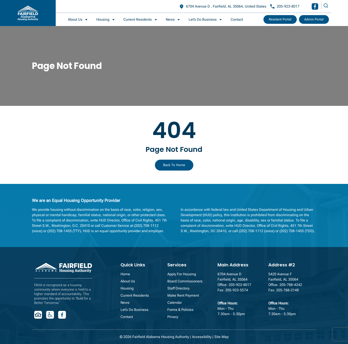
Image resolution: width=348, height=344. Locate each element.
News (173, 20)
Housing (105, 20)
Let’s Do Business (205, 20)
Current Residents (140, 20)
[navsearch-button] (325, 5)
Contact (237, 19)
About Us (78, 20)
